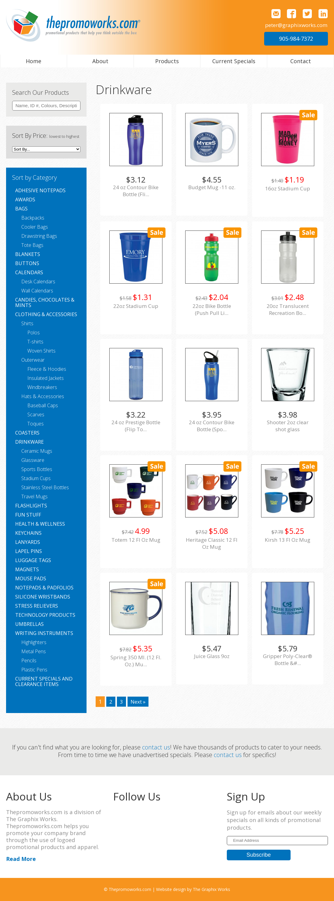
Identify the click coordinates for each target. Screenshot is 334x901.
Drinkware (29, 442)
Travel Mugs (34, 496)
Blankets (27, 254)
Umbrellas (29, 624)
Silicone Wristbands (42, 596)
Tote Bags (32, 245)
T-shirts (35, 341)
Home (33, 61)
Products (167, 61)
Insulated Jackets (45, 378)
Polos (33, 332)
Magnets (27, 569)
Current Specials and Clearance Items (44, 681)
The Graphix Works (211, 889)
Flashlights (31, 505)
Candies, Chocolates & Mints (44, 302)
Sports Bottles (36, 469)
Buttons (27, 263)
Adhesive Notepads (40, 190)
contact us (156, 747)
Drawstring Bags (39, 236)
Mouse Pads (30, 578)
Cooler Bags (34, 227)
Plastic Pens (34, 669)
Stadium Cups (36, 478)
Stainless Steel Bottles (45, 487)
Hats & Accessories (42, 396)
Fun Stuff (28, 514)
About (100, 61)
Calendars (29, 272)
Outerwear (33, 360)
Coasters (27, 432)
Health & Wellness (40, 523)
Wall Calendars (37, 290)
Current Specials (233, 61)
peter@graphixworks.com (294, 25)
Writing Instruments (44, 633)
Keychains (28, 533)
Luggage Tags (33, 560)
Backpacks (32, 217)
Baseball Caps (42, 405)
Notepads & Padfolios (44, 587)
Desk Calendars (38, 281)
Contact (300, 61)
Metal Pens (33, 651)
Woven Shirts (41, 350)
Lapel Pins (28, 551)
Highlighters (33, 642)
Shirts (27, 323)
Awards (25, 199)
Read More (21, 858)
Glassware (32, 460)
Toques (35, 423)
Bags (21, 208)
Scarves (35, 414)
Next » (139, 701)
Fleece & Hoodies (46, 369)
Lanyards (27, 542)
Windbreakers (42, 387)
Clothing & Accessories (46, 314)
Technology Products (45, 615)
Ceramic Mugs (36, 451)
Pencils (28, 660)
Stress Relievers (36, 605)
